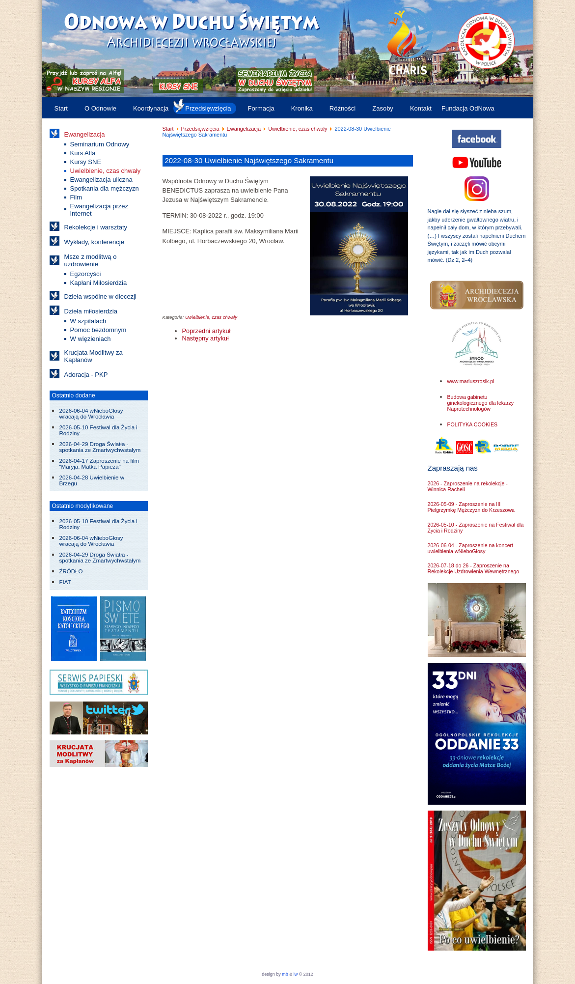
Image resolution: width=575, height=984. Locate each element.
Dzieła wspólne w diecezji (100, 296)
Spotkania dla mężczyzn (104, 188)
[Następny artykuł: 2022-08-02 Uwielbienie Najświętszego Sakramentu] (205, 338)
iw (295, 974)
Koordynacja (150, 108)
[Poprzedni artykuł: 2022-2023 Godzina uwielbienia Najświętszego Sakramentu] (206, 331)
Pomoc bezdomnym (98, 330)
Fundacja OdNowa (467, 108)
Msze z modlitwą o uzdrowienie (90, 260)
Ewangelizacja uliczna (101, 179)
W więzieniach (90, 338)
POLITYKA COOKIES (472, 424)
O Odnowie (100, 108)
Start (61, 108)
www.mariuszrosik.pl (470, 381)
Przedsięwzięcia (208, 108)
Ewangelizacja (84, 134)
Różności (342, 108)
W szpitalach (88, 321)
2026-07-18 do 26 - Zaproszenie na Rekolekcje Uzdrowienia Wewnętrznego (474, 568)
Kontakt (421, 108)
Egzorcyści (85, 274)
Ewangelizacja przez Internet (99, 209)
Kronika (302, 108)
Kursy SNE (86, 162)
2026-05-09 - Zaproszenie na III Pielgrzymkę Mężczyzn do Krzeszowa (471, 507)
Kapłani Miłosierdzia (98, 282)
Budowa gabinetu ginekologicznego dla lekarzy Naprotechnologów (480, 403)
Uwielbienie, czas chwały (105, 170)
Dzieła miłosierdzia (90, 311)
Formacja (261, 108)
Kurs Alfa (83, 153)
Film (76, 197)
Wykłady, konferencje (94, 242)
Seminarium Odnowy (100, 144)
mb (285, 974)
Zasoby (382, 108)
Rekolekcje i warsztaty (96, 227)
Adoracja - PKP (86, 374)
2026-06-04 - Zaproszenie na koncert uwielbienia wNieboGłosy (471, 548)
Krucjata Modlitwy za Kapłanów (93, 356)
